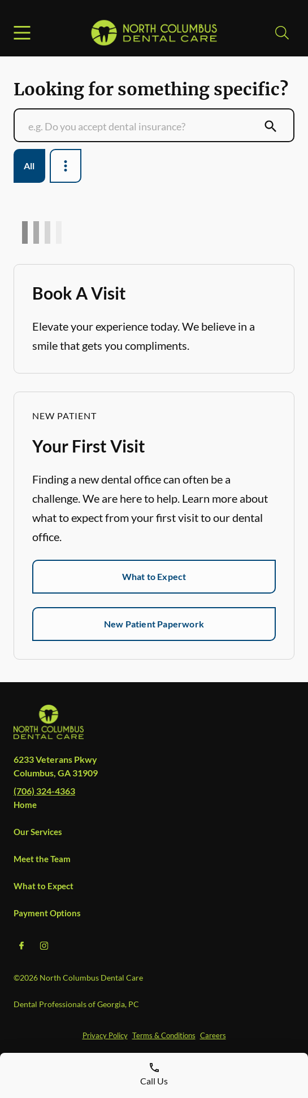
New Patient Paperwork (154, 623)
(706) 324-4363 (44, 790)
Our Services (38, 832)
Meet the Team (42, 859)
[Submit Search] (271, 126)
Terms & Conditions (164, 1035)
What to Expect (154, 576)
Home (25, 805)
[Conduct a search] (143, 126)
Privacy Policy (105, 1035)
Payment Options (47, 913)
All (29, 165)
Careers (213, 1035)
